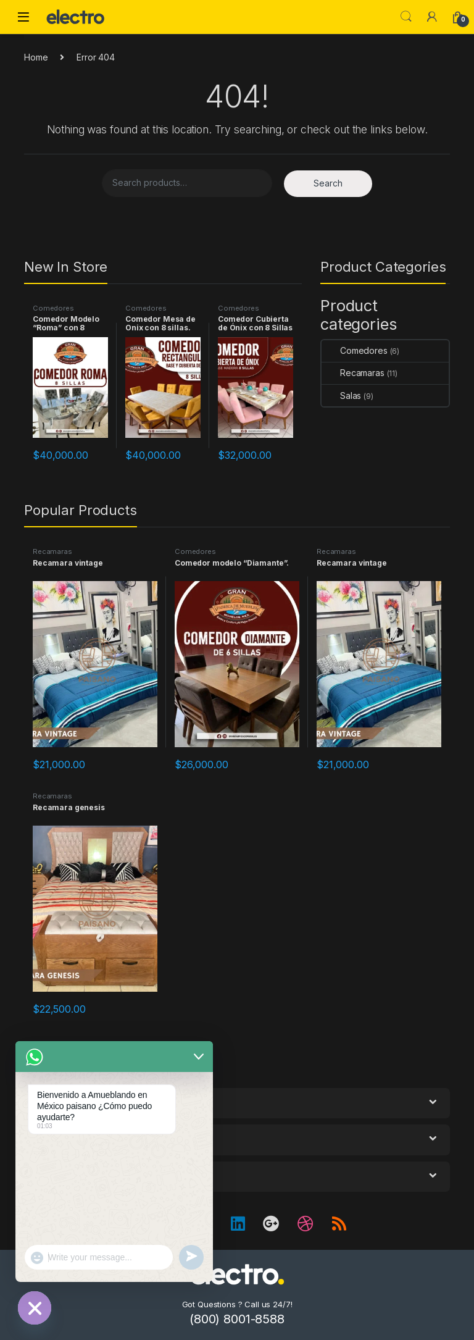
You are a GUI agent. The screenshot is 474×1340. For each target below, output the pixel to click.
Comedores (53, 308)
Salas (341, 395)
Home (36, 57)
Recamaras (353, 372)
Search (406, 16)
